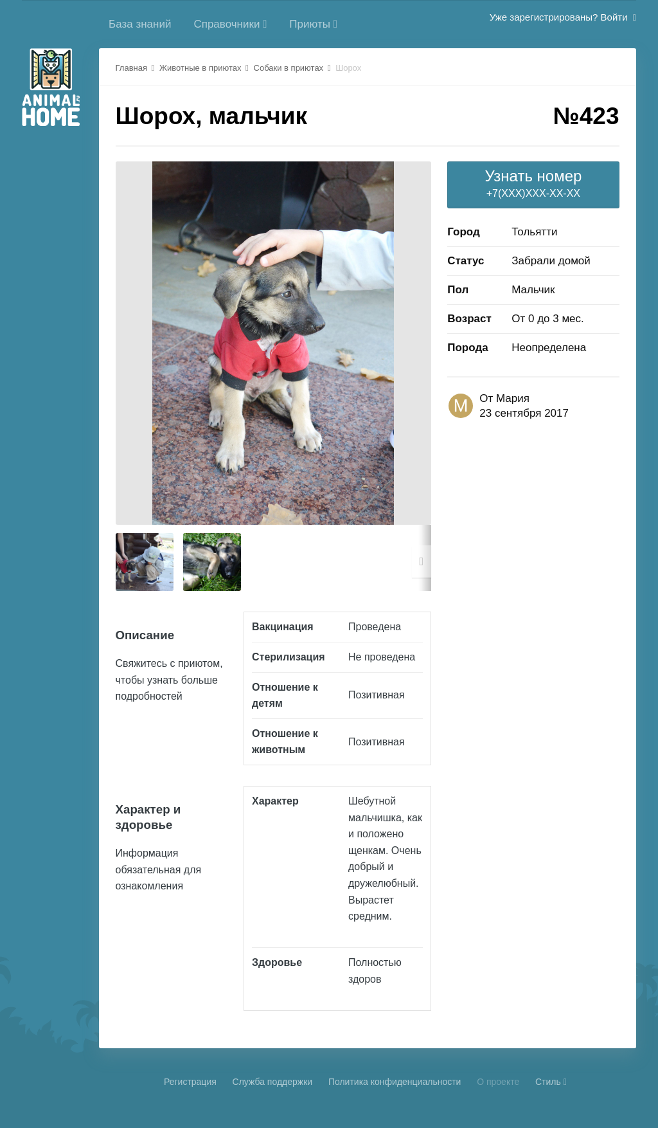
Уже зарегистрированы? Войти (563, 17)
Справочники (230, 24)
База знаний (140, 24)
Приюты (313, 24)
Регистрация (190, 1082)
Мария (512, 398)
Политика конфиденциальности (394, 1082)
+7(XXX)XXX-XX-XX (533, 183)
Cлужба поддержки (273, 1082)
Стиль (551, 1082)
